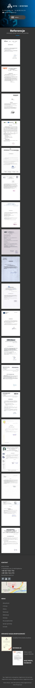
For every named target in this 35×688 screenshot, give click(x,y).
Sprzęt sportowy (7, 624)
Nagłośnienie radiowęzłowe (11, 677)
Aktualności (6, 603)
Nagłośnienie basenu (18, 679)
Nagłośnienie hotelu (28, 679)
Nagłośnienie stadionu (7, 679)
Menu (17, 17)
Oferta (4, 609)
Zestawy (5, 618)
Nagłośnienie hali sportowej (25, 677)
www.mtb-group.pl (17, 684)
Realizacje (5, 612)
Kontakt (5, 626)
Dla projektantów (8, 621)
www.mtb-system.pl (15, 682)
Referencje (6, 615)
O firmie (5, 606)
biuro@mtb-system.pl (7, 575)
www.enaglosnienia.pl (26, 682)
